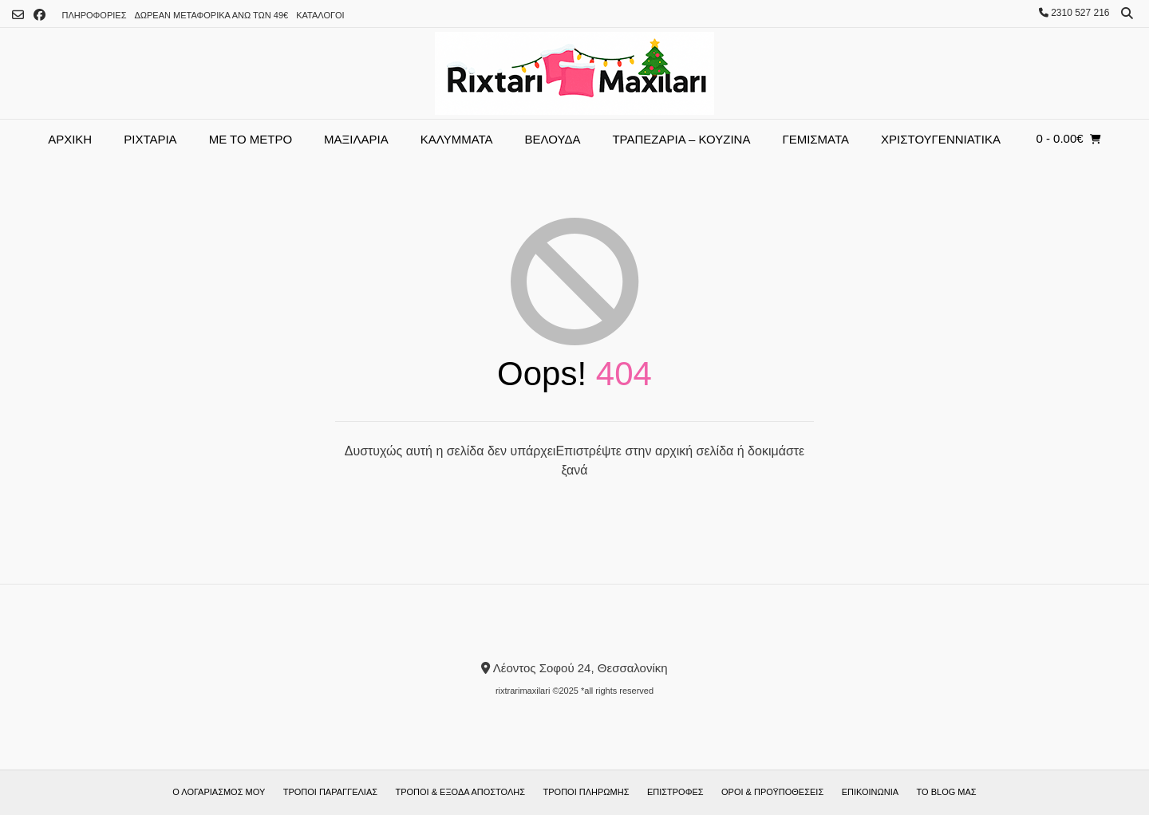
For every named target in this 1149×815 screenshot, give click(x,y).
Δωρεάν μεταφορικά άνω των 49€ (211, 15)
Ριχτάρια (150, 139)
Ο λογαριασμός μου (218, 792)
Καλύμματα (457, 139)
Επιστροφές (675, 792)
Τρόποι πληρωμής (586, 792)
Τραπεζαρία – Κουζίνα (681, 139)
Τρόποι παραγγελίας (330, 792)
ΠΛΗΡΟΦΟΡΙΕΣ (93, 15)
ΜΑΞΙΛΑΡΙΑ (356, 139)
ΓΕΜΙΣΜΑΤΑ (815, 139)
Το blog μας (947, 792)
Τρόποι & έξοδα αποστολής (461, 792)
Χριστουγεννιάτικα (941, 139)
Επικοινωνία (870, 792)
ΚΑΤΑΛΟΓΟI (320, 15)
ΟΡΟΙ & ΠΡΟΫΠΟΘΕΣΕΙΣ (772, 792)
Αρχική (70, 139)
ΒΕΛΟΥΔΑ (553, 139)
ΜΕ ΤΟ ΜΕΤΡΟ (250, 139)
